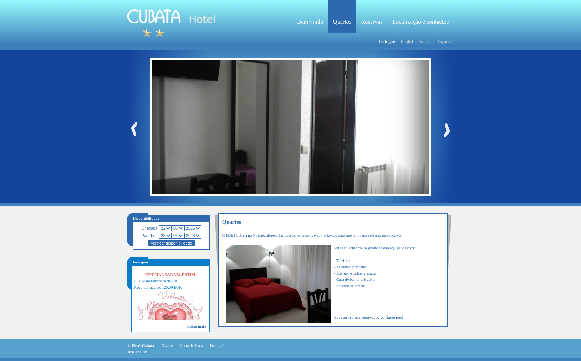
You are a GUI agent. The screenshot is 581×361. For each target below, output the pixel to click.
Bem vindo (310, 22)
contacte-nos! (392, 317)
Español (445, 41)
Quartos (342, 22)
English (407, 41)
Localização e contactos (420, 22)
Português (387, 41)
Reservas (372, 22)
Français (426, 41)
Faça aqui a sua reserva (354, 317)
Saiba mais (196, 326)
